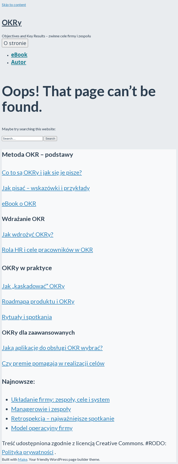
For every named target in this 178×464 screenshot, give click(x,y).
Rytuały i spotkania (27, 316)
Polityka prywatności (28, 451)
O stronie (15, 43)
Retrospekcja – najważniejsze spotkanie (62, 418)
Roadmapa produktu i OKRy (38, 301)
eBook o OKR (19, 203)
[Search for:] (22, 138)
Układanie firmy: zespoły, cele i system (60, 399)
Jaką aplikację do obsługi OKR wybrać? (52, 347)
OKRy (12, 22)
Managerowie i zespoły (41, 408)
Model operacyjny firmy (42, 427)
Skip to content (14, 4)
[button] (50, 138)
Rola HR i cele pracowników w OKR (47, 249)
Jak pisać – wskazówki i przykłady (46, 187)
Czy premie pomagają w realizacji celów (53, 363)
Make (22, 459)
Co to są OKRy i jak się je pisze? (42, 172)
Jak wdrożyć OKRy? (27, 234)
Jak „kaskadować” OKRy (33, 285)
